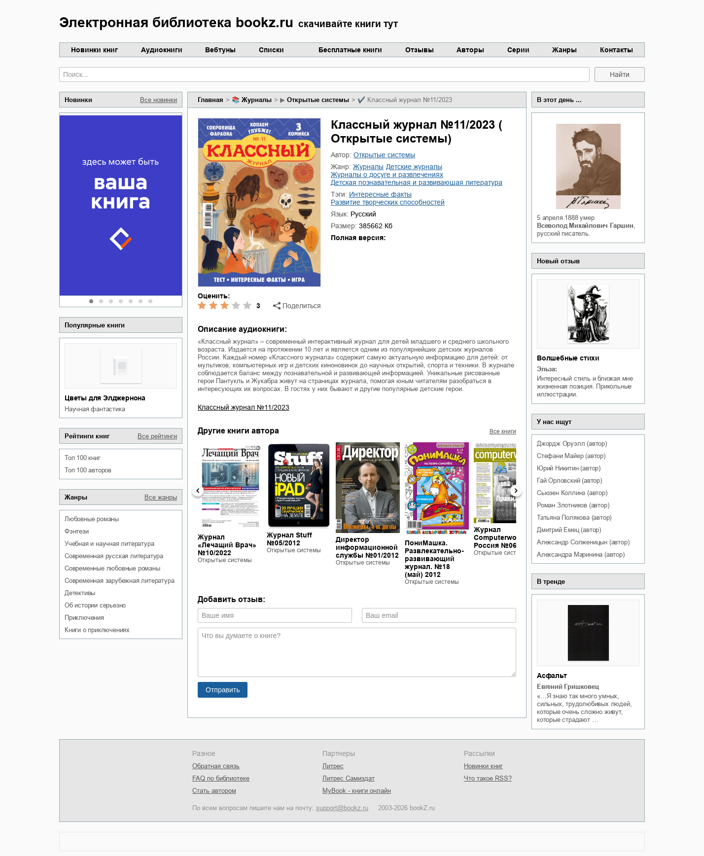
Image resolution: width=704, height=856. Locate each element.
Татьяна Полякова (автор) (574, 517)
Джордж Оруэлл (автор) (572, 443)
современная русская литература (114, 556)
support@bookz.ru (342, 808)
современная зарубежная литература (119, 580)
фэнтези (77, 531)
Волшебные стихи (568, 358)
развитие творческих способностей (388, 202)
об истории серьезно (95, 605)
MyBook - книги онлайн (356, 790)
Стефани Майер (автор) (571, 456)
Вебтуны (220, 50)
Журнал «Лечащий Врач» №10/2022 (227, 545)
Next (516, 491)
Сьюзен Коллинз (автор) (572, 493)
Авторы (470, 50)
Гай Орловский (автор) (569, 480)
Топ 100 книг (83, 458)
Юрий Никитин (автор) (568, 468)
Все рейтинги (157, 436)
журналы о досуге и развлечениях (387, 174)
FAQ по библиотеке (220, 778)
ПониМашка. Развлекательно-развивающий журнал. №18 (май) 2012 (434, 558)
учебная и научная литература (109, 543)
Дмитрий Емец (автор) (569, 530)
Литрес (333, 766)
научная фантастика (95, 409)
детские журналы (414, 167)
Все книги (503, 431)
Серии (518, 50)
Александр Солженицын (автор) (583, 542)
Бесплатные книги (350, 50)
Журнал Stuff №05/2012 (289, 539)
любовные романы (92, 519)
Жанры (564, 50)
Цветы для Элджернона (105, 398)
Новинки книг (94, 50)
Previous (198, 491)
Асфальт (552, 675)
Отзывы (419, 50)
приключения (84, 617)
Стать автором (214, 790)
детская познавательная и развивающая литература (416, 182)
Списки (271, 50)
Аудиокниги (161, 50)
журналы (257, 100)
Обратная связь (216, 766)
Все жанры (160, 497)
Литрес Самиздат (348, 778)
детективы (80, 593)
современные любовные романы (112, 568)
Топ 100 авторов (88, 470)
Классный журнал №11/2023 (243, 407)
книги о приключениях (97, 630)
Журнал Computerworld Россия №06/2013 (504, 537)
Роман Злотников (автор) (573, 505)
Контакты (616, 50)
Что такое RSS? (488, 778)
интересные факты (380, 194)
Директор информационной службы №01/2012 (367, 547)
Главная (210, 100)
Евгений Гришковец (568, 686)
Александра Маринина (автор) (581, 554)
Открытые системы (318, 100)
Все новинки (158, 100)
